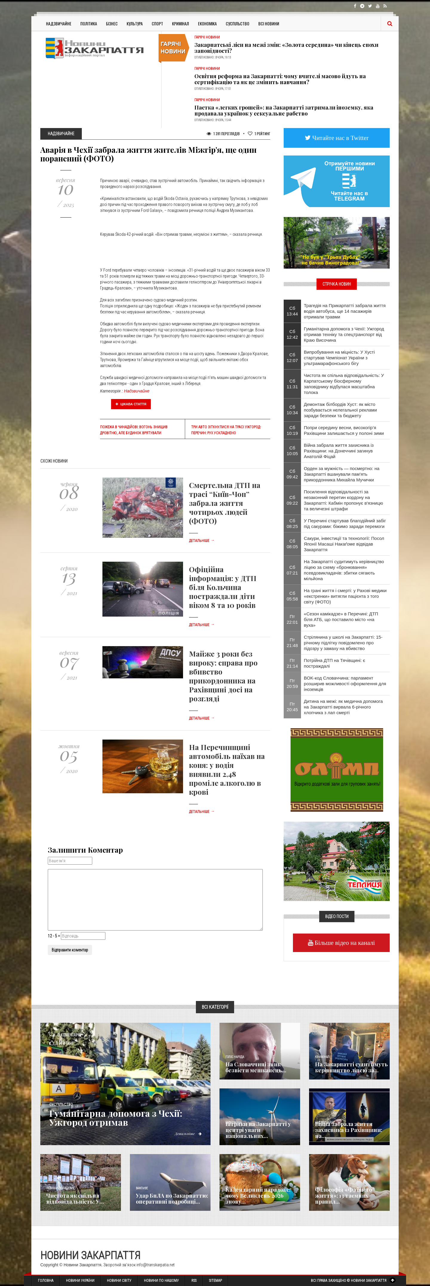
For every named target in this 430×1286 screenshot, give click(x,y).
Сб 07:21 (292, 570)
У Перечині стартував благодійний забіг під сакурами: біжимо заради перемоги (345, 523)
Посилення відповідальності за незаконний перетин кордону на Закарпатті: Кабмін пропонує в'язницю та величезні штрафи (343, 500)
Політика (88, 23)
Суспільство (237, 23)
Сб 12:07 (292, 357)
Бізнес (112, 23)
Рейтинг (259, 133)
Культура (135, 23)
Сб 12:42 (292, 334)
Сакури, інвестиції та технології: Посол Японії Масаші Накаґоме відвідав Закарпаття (344, 544)
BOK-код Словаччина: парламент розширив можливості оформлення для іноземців (345, 683)
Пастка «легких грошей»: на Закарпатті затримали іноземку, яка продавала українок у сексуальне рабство (283, 110)
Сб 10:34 (292, 409)
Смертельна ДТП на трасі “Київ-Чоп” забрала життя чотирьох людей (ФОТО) (224, 503)
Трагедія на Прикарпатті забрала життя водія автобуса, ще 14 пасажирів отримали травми (345, 311)
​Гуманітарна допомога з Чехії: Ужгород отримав (115, 1117)
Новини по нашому (60, 1188)
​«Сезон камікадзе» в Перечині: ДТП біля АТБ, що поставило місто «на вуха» (341, 619)
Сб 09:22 (292, 500)
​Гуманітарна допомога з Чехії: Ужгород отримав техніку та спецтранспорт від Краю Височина (344, 334)
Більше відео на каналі (344, 943)
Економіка (207, 23)
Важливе (142, 1188)
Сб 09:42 (292, 474)
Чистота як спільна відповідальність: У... (75, 1198)
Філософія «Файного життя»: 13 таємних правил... (343, 1195)
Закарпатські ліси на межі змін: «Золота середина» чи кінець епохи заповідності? (286, 47)
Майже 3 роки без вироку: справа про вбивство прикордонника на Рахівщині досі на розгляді (223, 676)
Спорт (157, 23)
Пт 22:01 (292, 619)
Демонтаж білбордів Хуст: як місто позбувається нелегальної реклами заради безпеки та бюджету (340, 410)
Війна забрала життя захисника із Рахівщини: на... (348, 1129)
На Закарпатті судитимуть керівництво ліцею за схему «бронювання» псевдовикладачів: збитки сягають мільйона (344, 570)
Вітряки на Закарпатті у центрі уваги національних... (258, 1129)
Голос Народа (234, 1057)
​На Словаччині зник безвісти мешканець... (255, 1067)
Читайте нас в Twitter (340, 138)
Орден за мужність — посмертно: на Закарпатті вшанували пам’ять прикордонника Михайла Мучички (342, 474)
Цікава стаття (131, 404)
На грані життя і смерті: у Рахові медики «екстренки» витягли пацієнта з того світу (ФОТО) (345, 596)
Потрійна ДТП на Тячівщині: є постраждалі (334, 663)
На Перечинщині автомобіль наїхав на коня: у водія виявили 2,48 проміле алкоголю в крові (227, 769)
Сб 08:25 (292, 523)
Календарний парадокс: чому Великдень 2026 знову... (258, 1195)
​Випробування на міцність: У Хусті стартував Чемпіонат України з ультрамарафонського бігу (339, 357)
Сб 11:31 (292, 383)
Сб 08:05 (292, 543)
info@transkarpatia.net (155, 1264)
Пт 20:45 (292, 706)
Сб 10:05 (292, 450)
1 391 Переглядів (223, 133)
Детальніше (202, 541)
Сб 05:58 (292, 596)
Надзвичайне (58, 23)
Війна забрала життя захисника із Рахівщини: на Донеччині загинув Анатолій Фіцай (339, 451)
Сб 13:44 (292, 311)
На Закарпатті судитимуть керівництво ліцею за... (351, 1067)
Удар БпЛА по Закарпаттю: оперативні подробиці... (172, 1198)
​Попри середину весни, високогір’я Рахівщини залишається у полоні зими (344, 430)
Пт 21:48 (292, 642)
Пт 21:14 (292, 663)
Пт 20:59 (292, 683)
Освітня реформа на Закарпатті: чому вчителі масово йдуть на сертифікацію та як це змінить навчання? (280, 79)
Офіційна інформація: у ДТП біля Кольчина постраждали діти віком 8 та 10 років (223, 587)
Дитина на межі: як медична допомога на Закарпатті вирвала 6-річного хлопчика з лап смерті (343, 707)
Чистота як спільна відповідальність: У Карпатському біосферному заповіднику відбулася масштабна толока (344, 384)
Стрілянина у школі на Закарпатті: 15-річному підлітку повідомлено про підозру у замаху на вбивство (343, 642)
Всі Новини (268, 23)
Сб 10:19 (292, 430)
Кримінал (180, 23)
